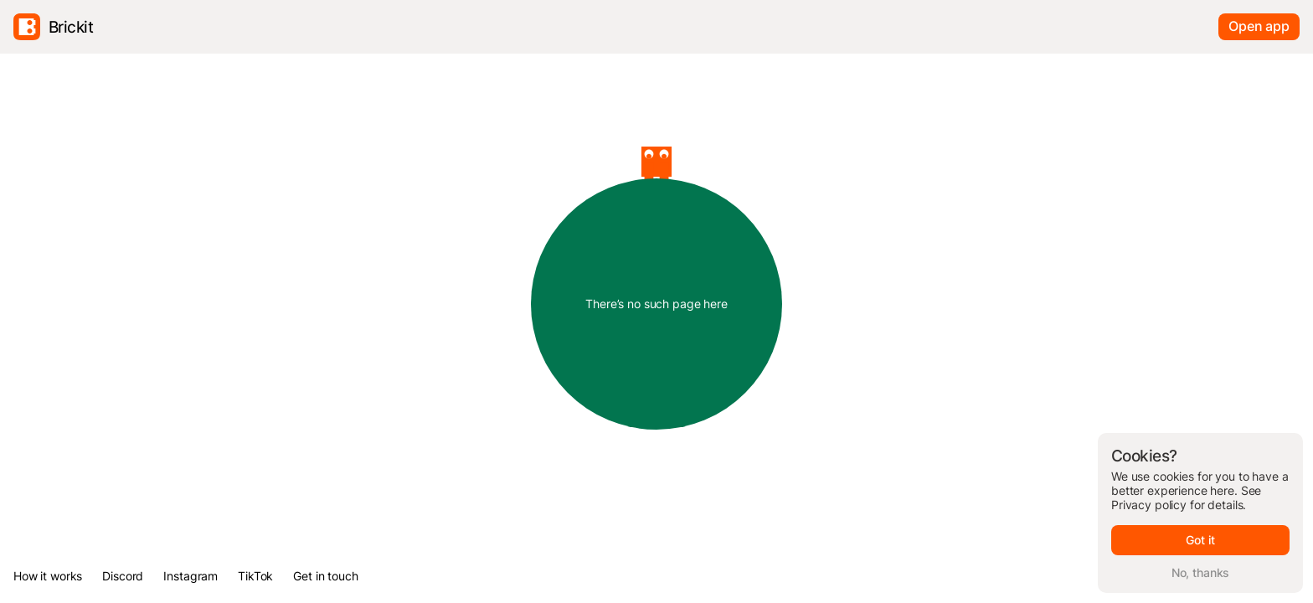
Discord (122, 576)
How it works (47, 576)
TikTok (255, 576)
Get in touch (325, 576)
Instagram (190, 576)
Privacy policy (1149, 504)
